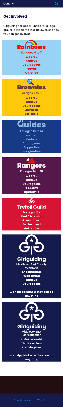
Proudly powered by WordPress (32, 400)
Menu (6, 3)
